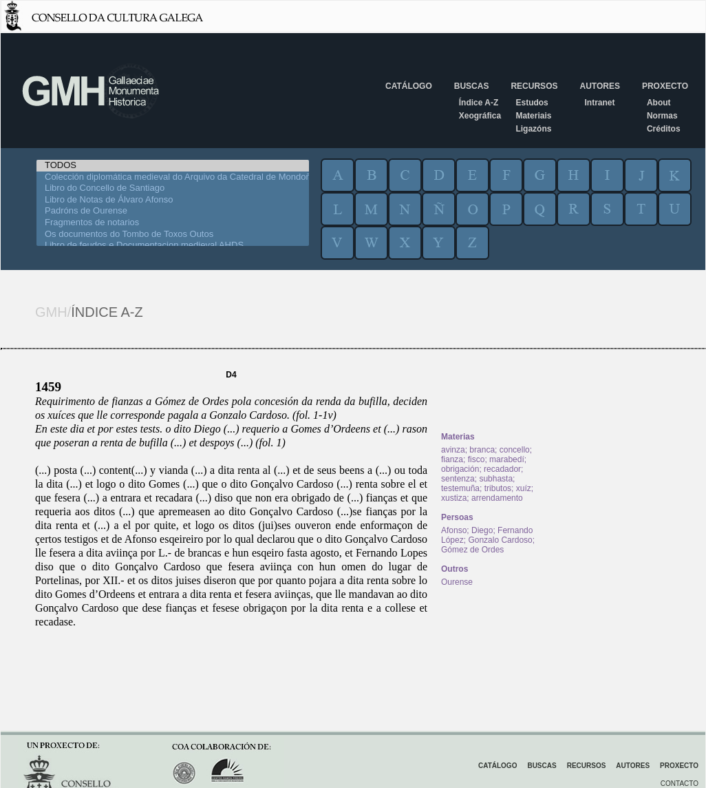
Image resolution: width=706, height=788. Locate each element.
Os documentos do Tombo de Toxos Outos (172, 234)
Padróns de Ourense (172, 211)
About (659, 102)
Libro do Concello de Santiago (172, 188)
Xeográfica (480, 116)
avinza (453, 450)
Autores (599, 86)
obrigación (460, 469)
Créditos (664, 129)
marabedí (506, 459)
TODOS (172, 166)
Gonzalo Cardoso (500, 540)
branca (482, 450)
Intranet (599, 102)
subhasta (496, 479)
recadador (502, 469)
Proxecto (665, 86)
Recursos (534, 86)
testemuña (460, 488)
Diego (482, 530)
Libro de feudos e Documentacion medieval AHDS (172, 245)
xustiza (454, 498)
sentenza (458, 479)
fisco (476, 459)
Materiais (533, 116)
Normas (662, 116)
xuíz (523, 488)
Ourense (457, 582)
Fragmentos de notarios (172, 223)
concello (515, 450)
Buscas (471, 86)
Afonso (454, 530)
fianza (452, 459)
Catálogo (408, 86)
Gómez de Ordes (472, 549)
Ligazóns (533, 129)
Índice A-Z (479, 102)
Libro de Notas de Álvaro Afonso (172, 200)
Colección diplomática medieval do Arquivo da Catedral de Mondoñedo (172, 177)
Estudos (531, 102)
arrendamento (497, 498)
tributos (497, 488)
